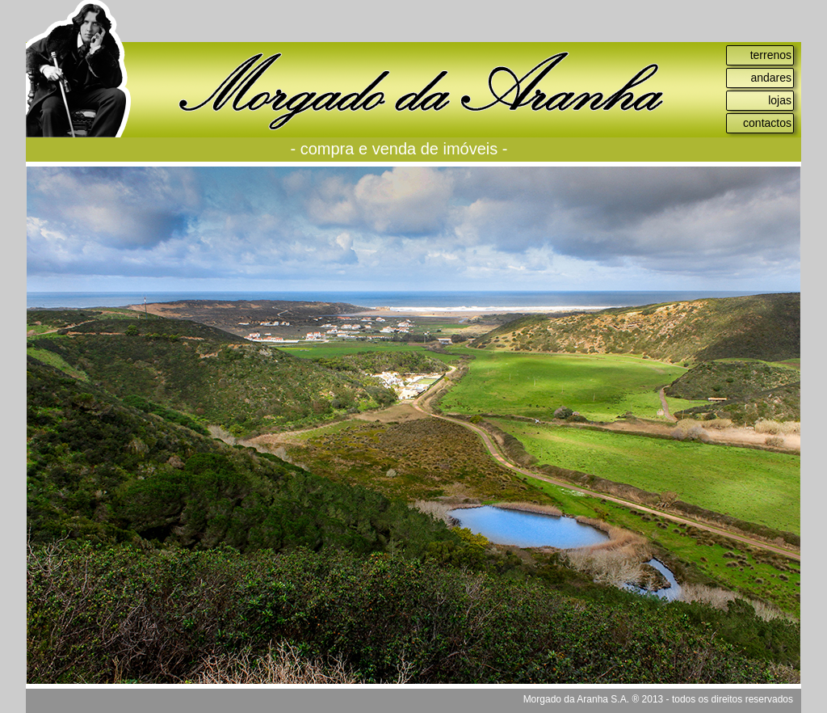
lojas (779, 100)
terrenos (770, 55)
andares (770, 77)
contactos (767, 122)
